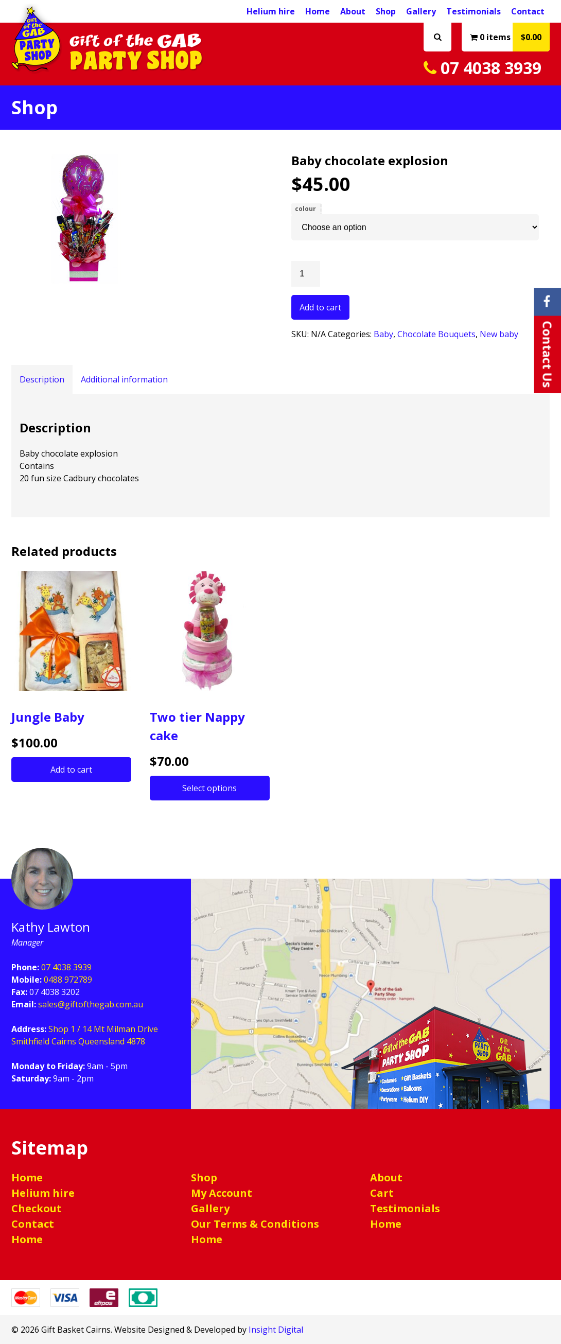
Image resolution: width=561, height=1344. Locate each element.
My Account (221, 1193)
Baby (383, 334)
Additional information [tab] (124, 379)
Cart (382, 1193)
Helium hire (271, 11)
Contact (528, 11)
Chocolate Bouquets (436, 334)
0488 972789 (68, 979)
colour (305, 208)
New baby (499, 334)
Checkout (36, 1208)
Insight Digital (276, 1329)
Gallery (421, 11)
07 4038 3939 (482, 68)
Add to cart (320, 307)
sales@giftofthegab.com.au (90, 1004)
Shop (386, 11)
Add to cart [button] (71, 769)
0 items (510, 37)
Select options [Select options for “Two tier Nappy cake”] (209, 788)
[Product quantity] (305, 274)
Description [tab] (42, 379)
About (352, 11)
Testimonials (473, 11)
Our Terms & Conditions (255, 1224)
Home (317, 11)
